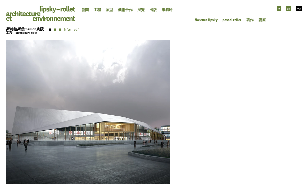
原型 (109, 10)
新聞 (85, 10)
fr (279, 9)
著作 (250, 20)
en (288, 9)
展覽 (140, 10)
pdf (76, 29)
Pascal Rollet (231, 20)
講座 (262, 20)
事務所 (167, 10)
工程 (97, 10)
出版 (153, 10)
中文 (299, 9)
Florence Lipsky (206, 20)
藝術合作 (125, 10)
